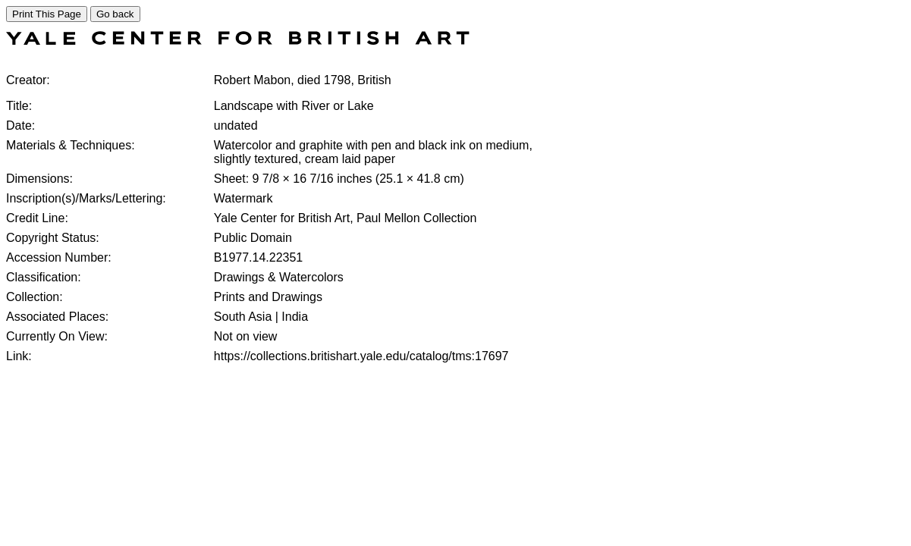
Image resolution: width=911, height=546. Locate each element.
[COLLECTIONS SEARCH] (238, 40)
